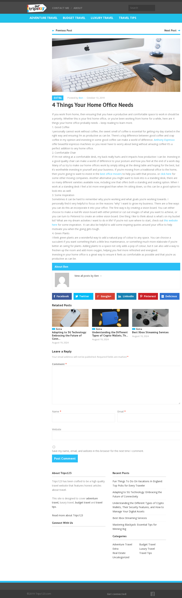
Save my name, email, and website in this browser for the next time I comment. (98, 451)
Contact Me (60, 8)
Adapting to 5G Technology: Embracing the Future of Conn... (69, 335)
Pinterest (150, 296)
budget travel (82, 502)
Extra (58, 98)
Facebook (63, 296)
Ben (81, 97)
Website (56, 429)
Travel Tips (127, 18)
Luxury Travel (102, 18)
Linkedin (128, 296)
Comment (59, 364)
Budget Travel (74, 18)
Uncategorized (121, 557)
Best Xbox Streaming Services (150, 332)
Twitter (84, 296)
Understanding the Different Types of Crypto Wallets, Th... (110, 334)
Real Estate (38, 27)
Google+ (106, 296)
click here (166, 174)
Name (56, 411)
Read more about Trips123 (67, 515)
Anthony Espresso (164, 139)
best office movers (111, 174)
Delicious (171, 296)
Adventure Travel (44, 18)
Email (121, 411)
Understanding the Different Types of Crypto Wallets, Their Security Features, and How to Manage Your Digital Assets (138, 507)
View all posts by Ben (88, 275)
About (78, 8)
